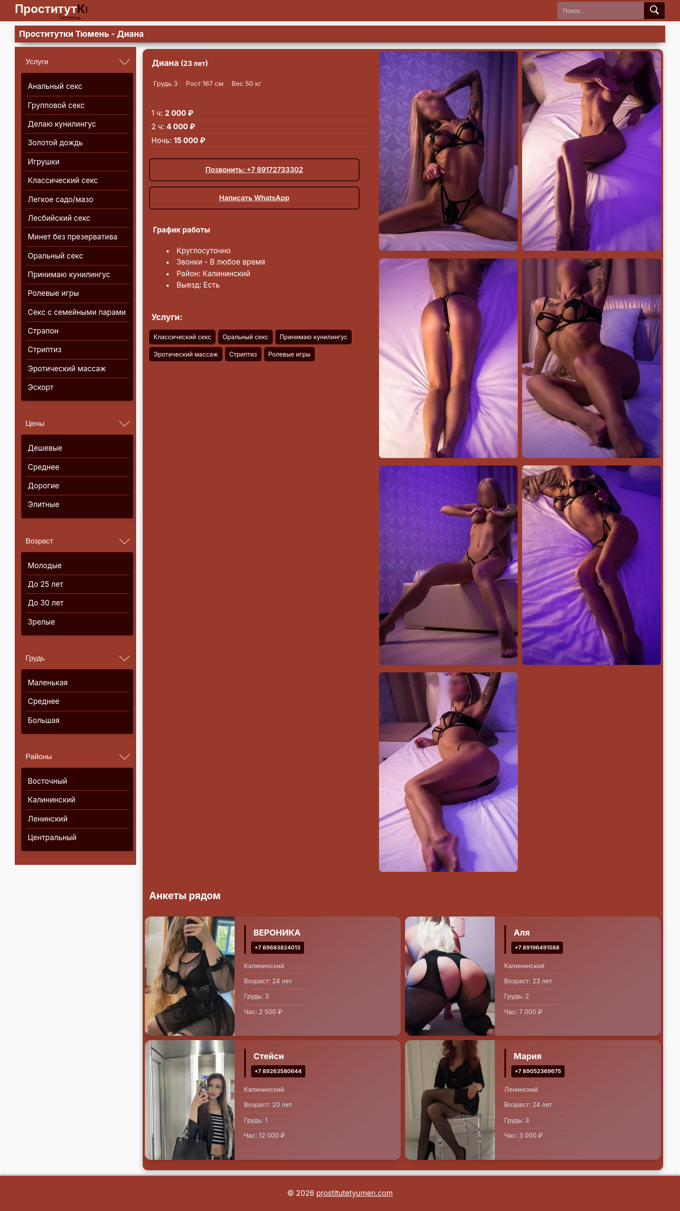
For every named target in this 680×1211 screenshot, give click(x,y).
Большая (43, 720)
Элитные (43, 504)
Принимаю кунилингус (69, 274)
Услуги (37, 62)
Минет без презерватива (73, 236)
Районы (39, 757)
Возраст (39, 541)
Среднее (43, 467)
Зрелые (41, 622)
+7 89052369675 (538, 1071)
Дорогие (43, 485)
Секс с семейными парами (77, 312)
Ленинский (48, 819)
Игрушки (43, 161)
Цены (35, 423)
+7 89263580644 (278, 1071)
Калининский (51, 799)
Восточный (47, 781)
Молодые (45, 565)
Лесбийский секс (59, 218)
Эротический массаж (67, 368)
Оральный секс (55, 256)
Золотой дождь (55, 142)
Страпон (43, 331)
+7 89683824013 (278, 947)
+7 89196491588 (537, 947)
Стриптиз (45, 349)
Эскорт (40, 387)
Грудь (35, 658)
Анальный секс (55, 86)
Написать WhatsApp (254, 197)
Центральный (52, 837)
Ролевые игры (53, 293)
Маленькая (48, 682)
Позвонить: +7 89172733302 (254, 169)
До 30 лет (46, 603)
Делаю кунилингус (62, 124)
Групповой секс (56, 105)
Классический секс (63, 180)
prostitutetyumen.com (354, 1193)
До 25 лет (45, 584)
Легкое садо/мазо (60, 199)
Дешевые (45, 448)
